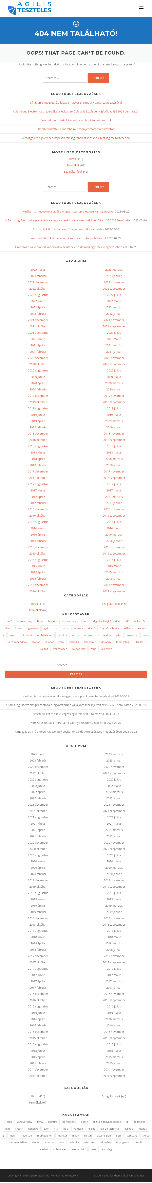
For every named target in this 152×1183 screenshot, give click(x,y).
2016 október (38, 517)
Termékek (73, 166)
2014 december (38, 586)
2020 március (114, 384)
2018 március (114, 460)
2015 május (113, 567)
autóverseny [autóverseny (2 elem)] (24, 622)
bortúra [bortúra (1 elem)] (52, 622)
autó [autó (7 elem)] (9, 622)
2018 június (37, 453)
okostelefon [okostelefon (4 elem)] (104, 636)
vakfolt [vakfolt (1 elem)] (44, 650)
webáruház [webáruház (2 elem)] (79, 650)
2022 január (114, 315)
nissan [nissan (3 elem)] (88, 636)
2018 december (38, 435)
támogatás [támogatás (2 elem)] (122, 643)
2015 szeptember (114, 554)
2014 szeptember (114, 592)
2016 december (38, 510)
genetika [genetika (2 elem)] (33, 629)
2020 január (114, 390)
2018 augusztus (38, 447)
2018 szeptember (114, 441)
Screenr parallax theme (108, 1176)
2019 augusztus (38, 409)
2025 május (37, 270)
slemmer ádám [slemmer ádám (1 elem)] (18, 643)
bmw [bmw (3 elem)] (40, 622)
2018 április (37, 460)
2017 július (114, 485)
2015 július (114, 561)
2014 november (114, 586)
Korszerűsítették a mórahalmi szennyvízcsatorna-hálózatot (76, 130)
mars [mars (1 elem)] (13, 636)
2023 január (114, 277)
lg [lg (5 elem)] (3, 636)
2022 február (38, 315)
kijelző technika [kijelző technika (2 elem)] (109, 629)
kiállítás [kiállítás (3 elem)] (128, 629)
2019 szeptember (114, 403)
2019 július (114, 409)
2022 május (113, 302)
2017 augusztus (38, 485)
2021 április (37, 346)
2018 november (114, 435)
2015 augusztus (38, 561)
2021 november (114, 321)
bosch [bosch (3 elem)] (84, 622)
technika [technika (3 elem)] (74, 643)
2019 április (37, 422)
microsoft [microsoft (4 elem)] (26, 636)
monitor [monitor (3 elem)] (62, 636)
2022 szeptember (114, 289)
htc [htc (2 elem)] (56, 629)
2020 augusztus (38, 371)
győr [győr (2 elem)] (46, 629)
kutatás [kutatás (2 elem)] (142, 629)
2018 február (38, 466)
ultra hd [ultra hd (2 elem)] (138, 643)
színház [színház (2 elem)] (49, 643)
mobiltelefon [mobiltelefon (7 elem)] (44, 636)
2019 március (114, 422)
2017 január (114, 504)
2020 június (37, 378)
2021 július (114, 333)
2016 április (37, 535)
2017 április (37, 498)
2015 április (37, 573)
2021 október (38, 327)
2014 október (38, 592)
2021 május (113, 340)
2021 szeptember (114, 327)
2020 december (38, 359)
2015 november (114, 548)
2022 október (38, 289)
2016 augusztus (38, 523)
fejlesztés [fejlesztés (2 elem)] (139, 622)
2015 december (38, 548)
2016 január (114, 542)
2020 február (38, 390)
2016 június (37, 529)
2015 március (114, 573)
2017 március (114, 498)
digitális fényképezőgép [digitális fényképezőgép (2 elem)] (107, 622)
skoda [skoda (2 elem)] (146, 636)
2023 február (38, 277)
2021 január (114, 352)
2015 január (114, 580)
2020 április (37, 384)
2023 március (114, 270)
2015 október (38, 554)
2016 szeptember (114, 517)
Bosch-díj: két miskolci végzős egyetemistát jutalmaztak (76, 121)
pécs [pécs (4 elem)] (119, 636)
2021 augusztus (38, 333)
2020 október (38, 365)
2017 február (38, 504)
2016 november (114, 510)
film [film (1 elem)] (7, 629)
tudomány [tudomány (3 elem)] (105, 643)
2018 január (114, 466)
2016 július (114, 523)
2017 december (38, 472)
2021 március (114, 346)
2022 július (114, 296)
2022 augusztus (38, 296)
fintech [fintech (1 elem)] (19, 629)
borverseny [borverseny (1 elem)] (69, 622)
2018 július (114, 447)
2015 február (38, 580)
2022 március (114, 308)
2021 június (37, 340)
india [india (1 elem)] (66, 629)
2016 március (114, 535)
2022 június (37, 302)
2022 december (38, 283)
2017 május (113, 491)
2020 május (113, 378)
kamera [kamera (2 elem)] (78, 629)
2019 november (114, 397)
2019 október (38, 403)
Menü (141, 8)
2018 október (38, 441)
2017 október (38, 479)
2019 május (113, 416)
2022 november (114, 283)
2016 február (38, 542)
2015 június (37, 567)
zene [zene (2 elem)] (93, 650)
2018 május (113, 453)
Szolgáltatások (73, 172)
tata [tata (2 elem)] (61, 643)
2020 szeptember (114, 365)
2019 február (38, 428)
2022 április (37, 308)
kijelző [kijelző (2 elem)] (91, 629)
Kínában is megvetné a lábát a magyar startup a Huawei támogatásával (76, 103)
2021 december (38, 321)
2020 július (114, 371)
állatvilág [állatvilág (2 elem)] (106, 650)
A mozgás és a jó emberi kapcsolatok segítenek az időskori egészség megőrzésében (76, 139)
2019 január (114, 428)
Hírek (72, 160)
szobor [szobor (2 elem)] (36, 643)
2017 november (114, 472)
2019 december (38, 397)
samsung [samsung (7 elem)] (132, 636)
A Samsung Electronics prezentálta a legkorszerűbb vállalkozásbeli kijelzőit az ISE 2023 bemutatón (76, 112)
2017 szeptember (114, 479)
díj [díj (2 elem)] (127, 622)
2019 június (37, 416)
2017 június (37, 491)
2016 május (113, 529)
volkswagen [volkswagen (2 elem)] (60, 650)
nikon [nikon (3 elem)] (75, 636)
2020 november (114, 359)
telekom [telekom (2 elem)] (89, 643)
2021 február (38, 352)
